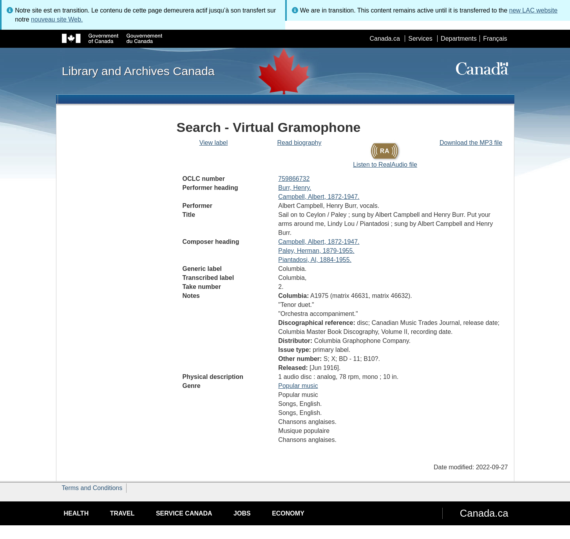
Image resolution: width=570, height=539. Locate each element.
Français (495, 38)
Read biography (299, 142)
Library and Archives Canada (138, 71)
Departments (459, 38)
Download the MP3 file (471, 142)
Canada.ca (384, 38)
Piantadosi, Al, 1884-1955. (314, 259)
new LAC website (533, 10)
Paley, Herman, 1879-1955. (316, 250)
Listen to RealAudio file (385, 164)
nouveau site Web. (57, 19)
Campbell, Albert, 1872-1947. (318, 196)
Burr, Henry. (294, 187)
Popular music (298, 385)
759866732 (293, 178)
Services (420, 38)
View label (213, 142)
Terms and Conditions (92, 488)
